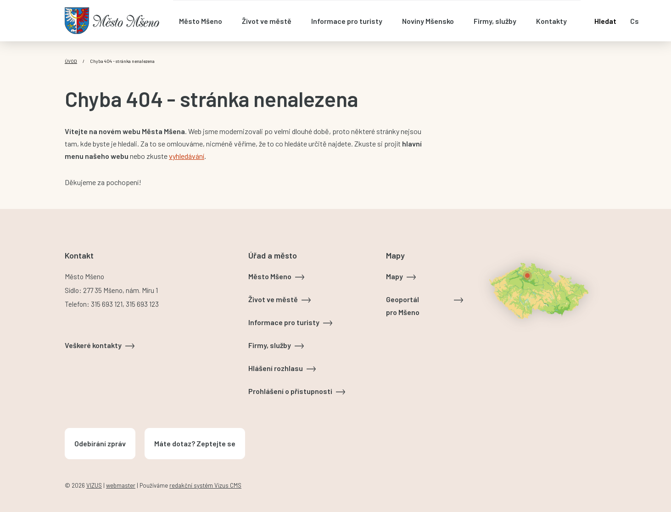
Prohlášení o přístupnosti (290, 391)
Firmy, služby (269, 345)
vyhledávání (186, 156)
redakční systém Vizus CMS (205, 485)
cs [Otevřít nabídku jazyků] (634, 21)
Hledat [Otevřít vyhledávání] (605, 21)
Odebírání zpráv (100, 443)
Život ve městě (273, 299)
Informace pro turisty (283, 322)
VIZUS (94, 485)
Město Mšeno (269, 276)
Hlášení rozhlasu (275, 368)
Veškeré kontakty (93, 345)
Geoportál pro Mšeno (402, 305)
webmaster (120, 485)
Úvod (71, 61)
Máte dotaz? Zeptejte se (194, 443)
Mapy (394, 276)
